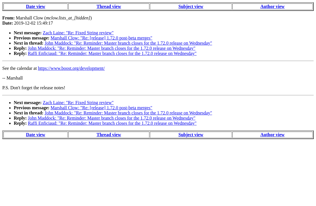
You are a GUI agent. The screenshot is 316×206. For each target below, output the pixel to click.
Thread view (109, 6)
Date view (35, 6)
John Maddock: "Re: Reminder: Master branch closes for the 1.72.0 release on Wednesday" (128, 43)
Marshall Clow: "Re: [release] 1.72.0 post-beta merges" (101, 37)
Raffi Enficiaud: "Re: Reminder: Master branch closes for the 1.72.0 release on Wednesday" (112, 53)
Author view (272, 6)
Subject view (190, 6)
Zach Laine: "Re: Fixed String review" (78, 32)
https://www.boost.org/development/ (71, 68)
